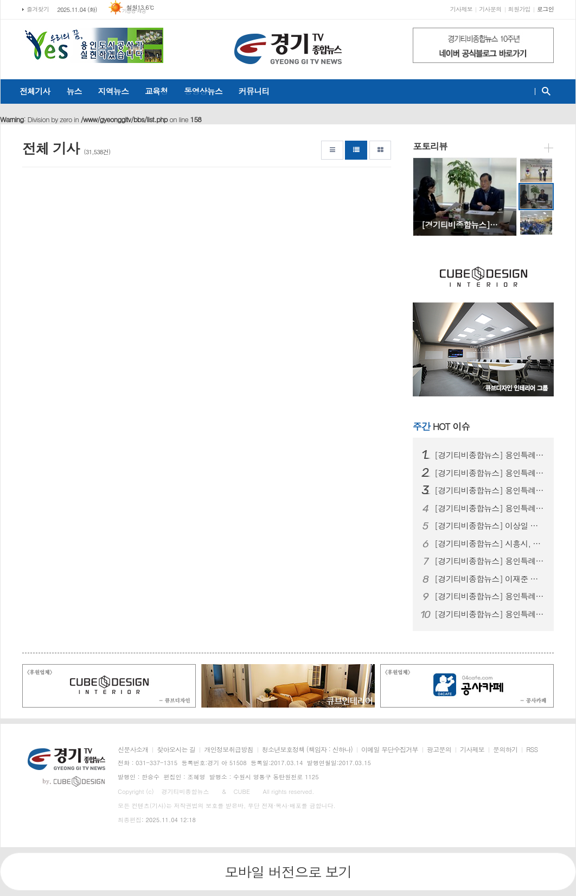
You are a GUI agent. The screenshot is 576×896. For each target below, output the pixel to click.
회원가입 (519, 9)
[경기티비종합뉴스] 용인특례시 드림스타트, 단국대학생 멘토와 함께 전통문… (489, 596)
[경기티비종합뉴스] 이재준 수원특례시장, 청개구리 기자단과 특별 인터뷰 (489, 578)
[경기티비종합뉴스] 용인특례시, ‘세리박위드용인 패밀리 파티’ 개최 (489, 508)
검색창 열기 (544, 91)
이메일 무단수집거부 (389, 750)
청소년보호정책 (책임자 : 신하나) (307, 750)
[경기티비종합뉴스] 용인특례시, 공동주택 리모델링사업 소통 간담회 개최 (489, 455)
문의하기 (505, 750)
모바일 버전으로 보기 (288, 871)
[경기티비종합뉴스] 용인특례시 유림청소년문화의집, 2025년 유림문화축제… (489, 561)
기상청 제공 (134, 11)
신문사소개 (133, 750)
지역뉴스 (113, 91)
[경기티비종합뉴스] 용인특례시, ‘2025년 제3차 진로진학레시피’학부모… (489, 490)
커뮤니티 (254, 91)
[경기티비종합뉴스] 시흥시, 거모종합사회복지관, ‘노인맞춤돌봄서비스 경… (489, 543)
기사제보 (461, 9)
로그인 (545, 9)
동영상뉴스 (203, 91)
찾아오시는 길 (176, 750)
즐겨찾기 (38, 9)
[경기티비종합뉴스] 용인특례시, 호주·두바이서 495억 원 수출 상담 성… (489, 473)
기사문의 (490, 9)
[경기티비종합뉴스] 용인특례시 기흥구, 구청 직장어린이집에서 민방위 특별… (489, 614)
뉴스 (73, 91)
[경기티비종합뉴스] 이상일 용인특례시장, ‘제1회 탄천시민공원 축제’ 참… (489, 525)
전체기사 (35, 91)
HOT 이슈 (441, 426)
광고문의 (439, 750)
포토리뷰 (430, 146)
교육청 (156, 91)
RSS (531, 750)
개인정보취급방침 (228, 750)
